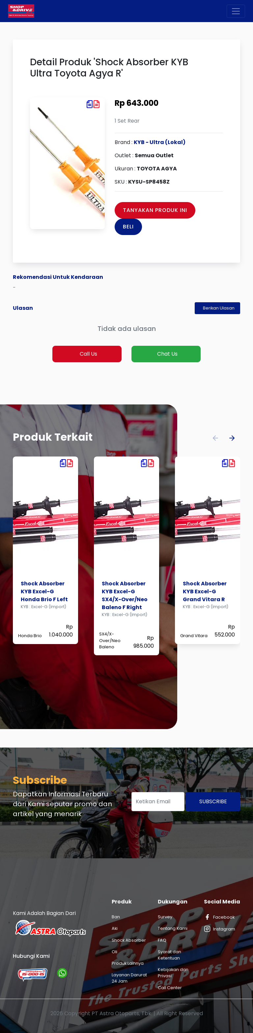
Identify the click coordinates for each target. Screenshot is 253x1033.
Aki (115, 928)
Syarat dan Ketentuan (169, 955)
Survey (165, 917)
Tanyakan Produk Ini (155, 210)
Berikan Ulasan (219, 308)
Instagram (219, 929)
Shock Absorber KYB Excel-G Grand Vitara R (205, 591)
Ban (116, 917)
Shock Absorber (129, 940)
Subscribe (213, 801)
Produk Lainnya (128, 963)
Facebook (219, 917)
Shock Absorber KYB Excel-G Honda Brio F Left (44, 591)
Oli (114, 952)
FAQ (162, 940)
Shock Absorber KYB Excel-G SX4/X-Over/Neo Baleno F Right (125, 595)
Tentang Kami (172, 928)
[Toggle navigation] (236, 11)
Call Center (170, 987)
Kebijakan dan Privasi (173, 973)
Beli (128, 226)
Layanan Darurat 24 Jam (129, 978)
